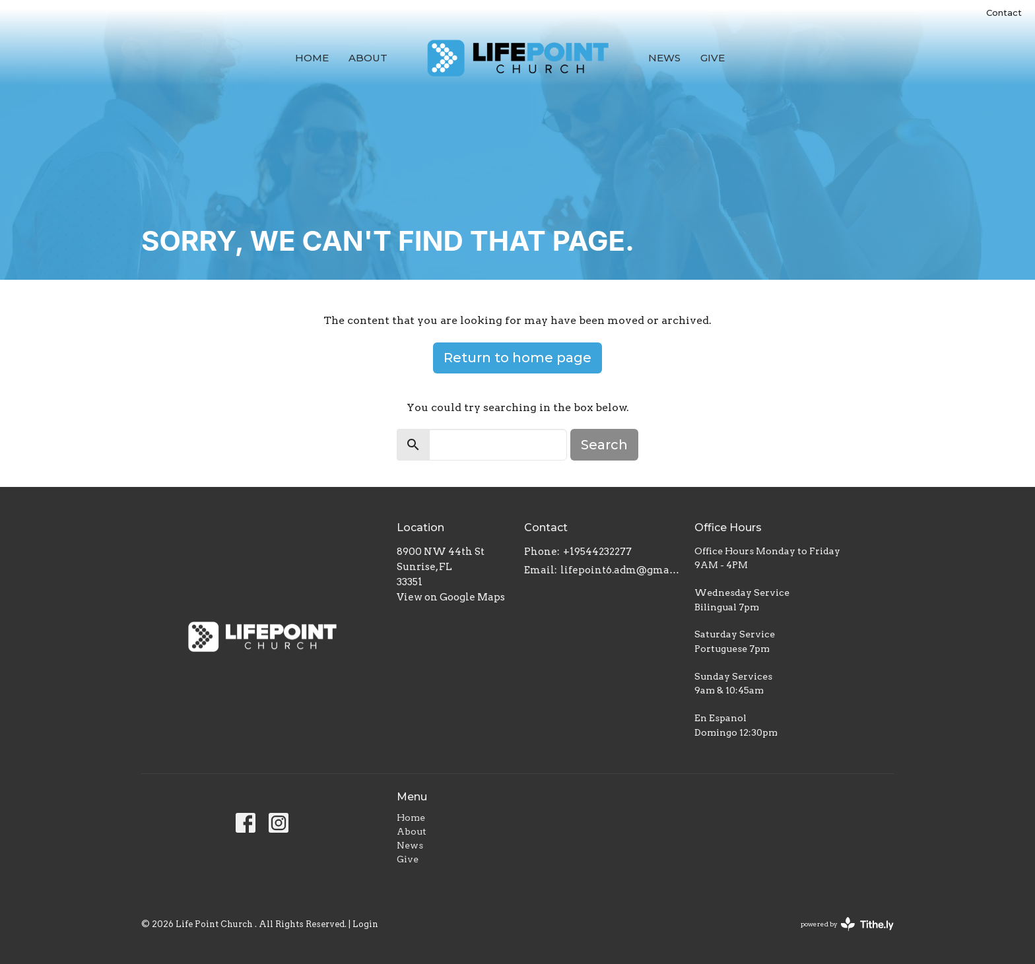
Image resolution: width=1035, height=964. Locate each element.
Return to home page (517, 358)
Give (712, 57)
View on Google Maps (451, 597)
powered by (847, 924)
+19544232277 (597, 552)
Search (604, 445)
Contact (1004, 12)
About (368, 57)
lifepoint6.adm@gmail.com (620, 570)
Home (312, 57)
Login (365, 924)
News (664, 57)
